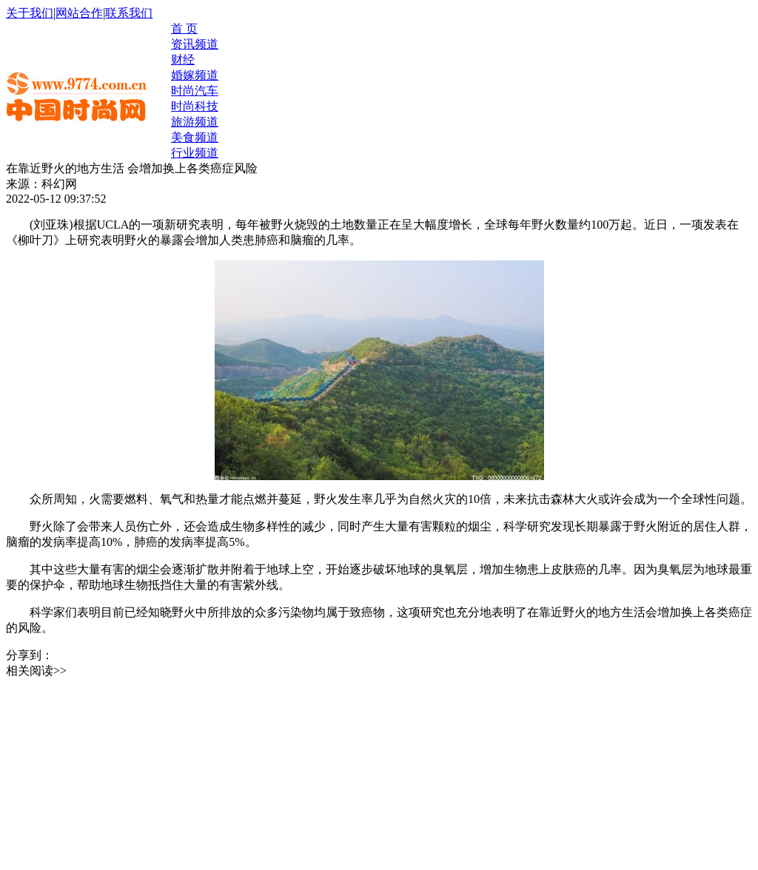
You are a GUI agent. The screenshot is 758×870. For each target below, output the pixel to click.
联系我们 (128, 13)
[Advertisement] (117, 771)
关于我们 (29, 13)
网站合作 (79, 13)
